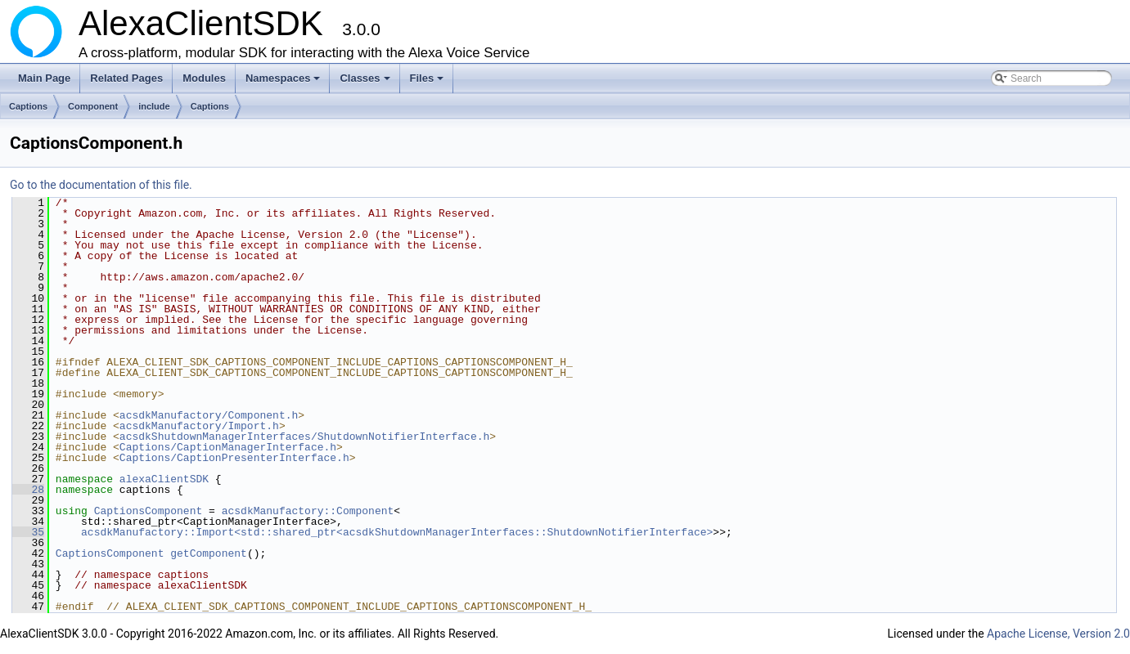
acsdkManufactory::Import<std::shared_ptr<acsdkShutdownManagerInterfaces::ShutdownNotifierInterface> (397, 532)
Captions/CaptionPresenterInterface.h (234, 457)
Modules (204, 78)
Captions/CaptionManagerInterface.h (227, 447)
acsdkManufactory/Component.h (208, 415)
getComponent (208, 553)
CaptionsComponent (148, 511)
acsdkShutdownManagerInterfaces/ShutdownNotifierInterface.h (304, 436)
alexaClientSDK (164, 479)
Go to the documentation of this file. (101, 184)
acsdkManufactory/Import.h (199, 426)
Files (428, 82)
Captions (28, 106)
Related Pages (126, 78)
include (154, 106)
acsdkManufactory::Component (308, 511)
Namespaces (284, 82)
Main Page (44, 78)
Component (93, 106)
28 (28, 489)
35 (28, 532)
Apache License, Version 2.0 (1058, 633)
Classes (366, 82)
